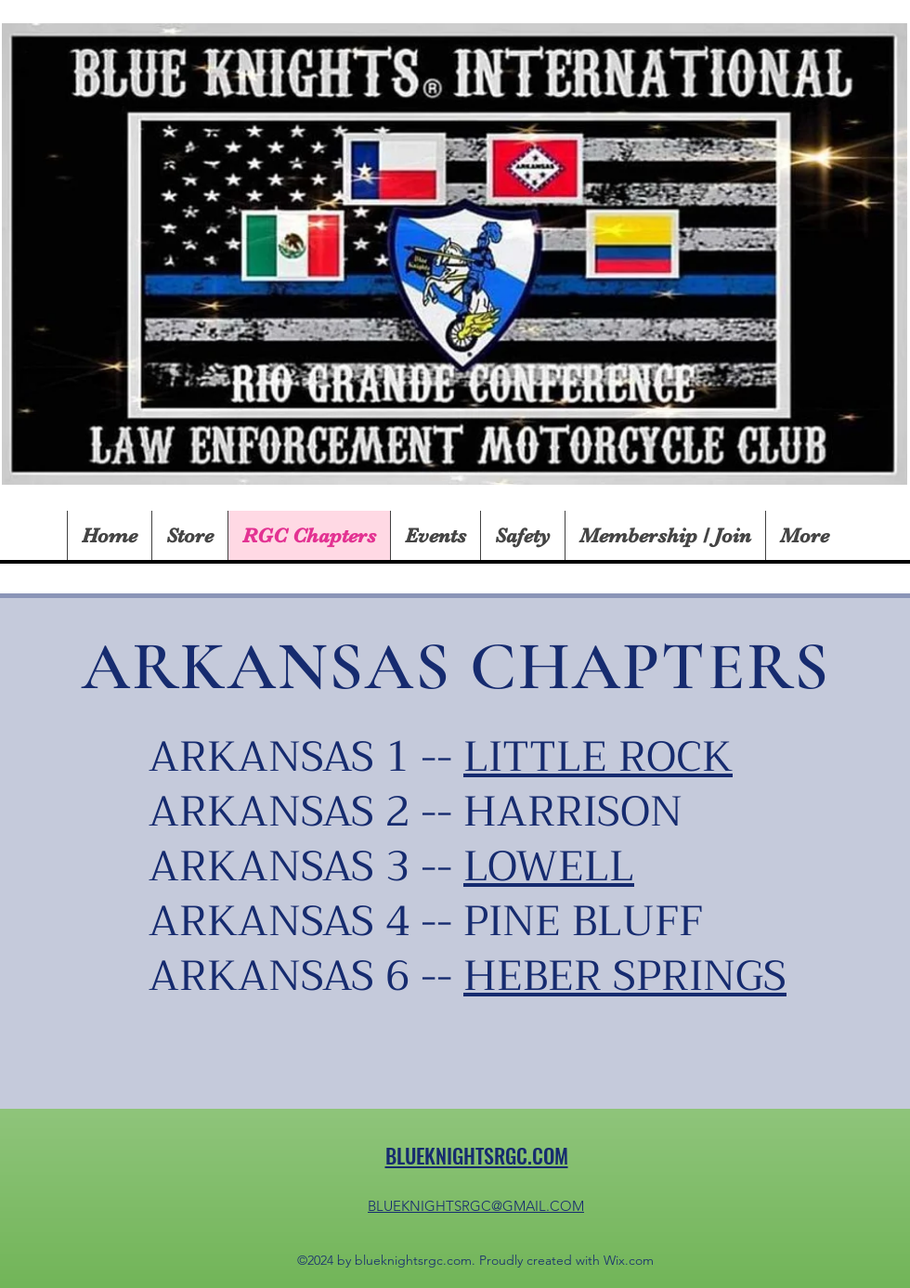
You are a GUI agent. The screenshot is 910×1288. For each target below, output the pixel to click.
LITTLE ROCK (598, 757)
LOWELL (548, 866)
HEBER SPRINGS (624, 976)
